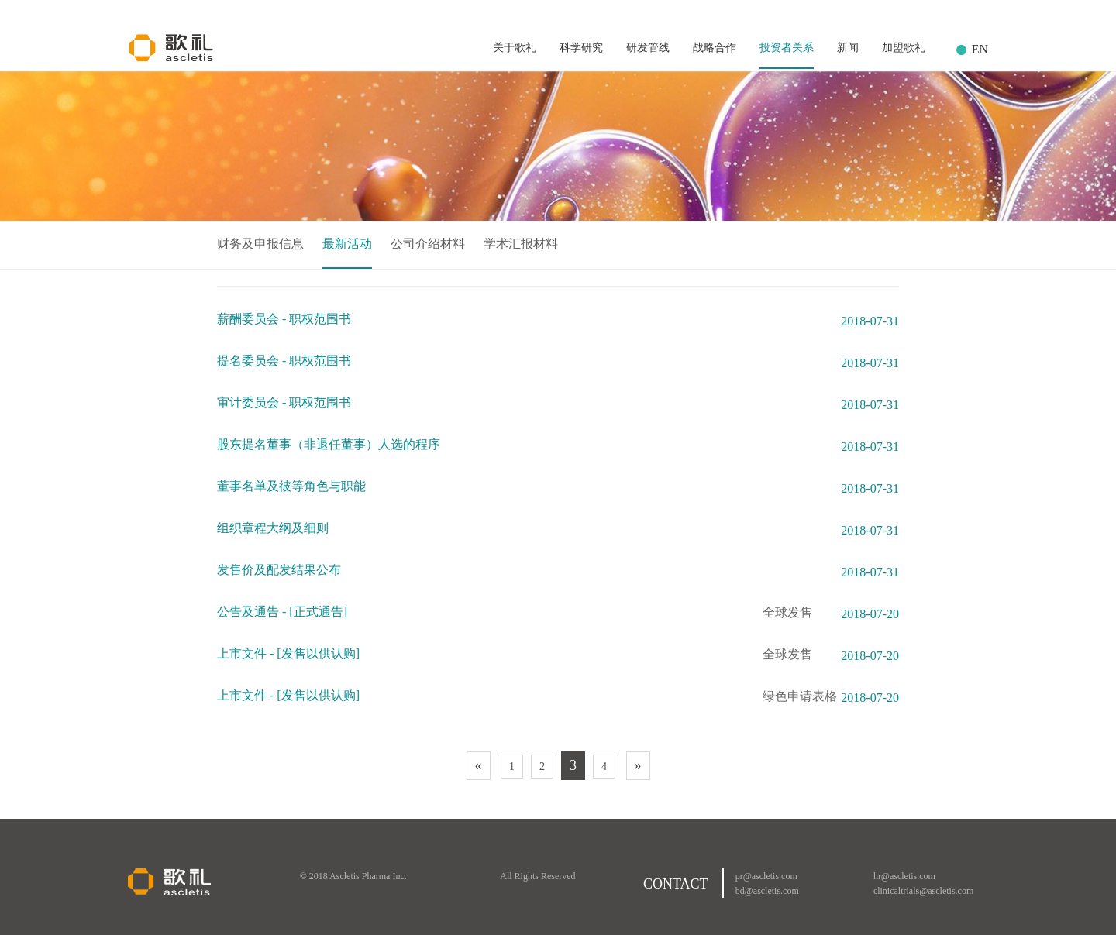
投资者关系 (787, 47)
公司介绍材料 (428, 243)
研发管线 (648, 47)
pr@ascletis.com (766, 876)
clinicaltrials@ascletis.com (923, 890)
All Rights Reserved (537, 876)
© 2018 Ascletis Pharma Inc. (353, 876)
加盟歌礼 (903, 47)
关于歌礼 (514, 47)
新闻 (848, 47)
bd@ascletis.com (767, 890)
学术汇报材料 (521, 243)
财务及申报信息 (260, 243)
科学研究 (581, 47)
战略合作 (714, 47)
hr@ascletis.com (904, 876)
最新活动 (347, 243)
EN (980, 49)
